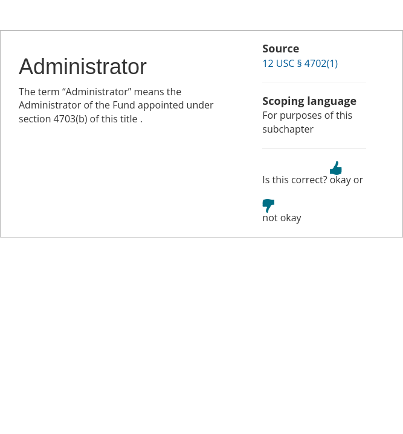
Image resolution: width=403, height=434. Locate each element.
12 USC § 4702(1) (300, 63)
